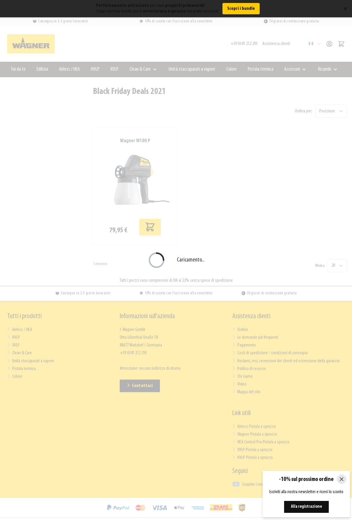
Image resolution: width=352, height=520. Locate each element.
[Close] (341, 479)
